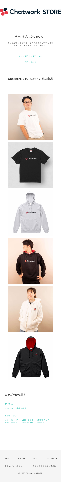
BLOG (36, 459)
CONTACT (52, 459)
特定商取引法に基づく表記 (44, 466)
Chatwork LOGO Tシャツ (32, 423)
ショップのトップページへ (30, 56)
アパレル (9, 408)
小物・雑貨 (21, 408)
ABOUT (21, 459)
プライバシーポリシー (14, 466)
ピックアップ (11, 416)
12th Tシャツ (11, 423)
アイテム (9, 404)
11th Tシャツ (28, 420)
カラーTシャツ (11, 420)
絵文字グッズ (43, 420)
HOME (7, 459)
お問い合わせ (30, 62)
